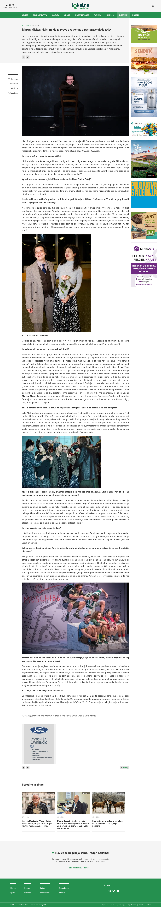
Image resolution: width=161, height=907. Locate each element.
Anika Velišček (26, 26)
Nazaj (124, 767)
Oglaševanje (132, 905)
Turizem (97, 15)
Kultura (55, 15)
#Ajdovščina (13, 79)
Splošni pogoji (121, 905)
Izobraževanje (82, 15)
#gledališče (13, 93)
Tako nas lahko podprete (80, 867)
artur (148, 905)
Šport (67, 15)
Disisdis (141, 905)
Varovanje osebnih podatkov (39, 905)
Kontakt (107, 885)
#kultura (14, 88)
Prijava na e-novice (108, 905)
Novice (25, 15)
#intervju (14, 83)
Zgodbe (135, 15)
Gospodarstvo (40, 15)
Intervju (123, 15)
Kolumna (110, 15)
